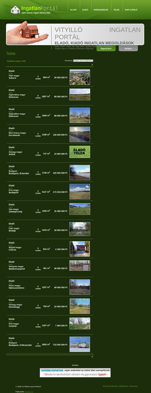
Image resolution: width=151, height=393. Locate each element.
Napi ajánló (131, 10)
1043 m (46, 230)
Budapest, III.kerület (19, 173)
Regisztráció (106, 49)
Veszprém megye (16, 266)
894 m (46, 77)
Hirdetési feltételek (110, 386)
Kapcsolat (133, 386)
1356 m (46, 211)
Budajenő (13, 192)
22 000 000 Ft (60, 306)
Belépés (128, 49)
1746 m (46, 173)
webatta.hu (29, 392)
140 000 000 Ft (60, 135)
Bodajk (12, 230)
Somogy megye (15, 152)
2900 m (46, 344)
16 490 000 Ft (60, 211)
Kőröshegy (14, 307)
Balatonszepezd (17, 269)
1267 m (46, 325)
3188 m (46, 134)
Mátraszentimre (16, 288)
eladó (11, 71)
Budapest (13, 171)
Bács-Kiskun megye (17, 133)
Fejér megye (14, 76)
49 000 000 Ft (60, 287)
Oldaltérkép (123, 386)
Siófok (12, 154)
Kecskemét (14, 135)
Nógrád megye (15, 247)
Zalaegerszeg (15, 211)
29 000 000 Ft (60, 77)
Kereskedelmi (101, 10)
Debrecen (13, 97)
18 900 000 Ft (60, 230)
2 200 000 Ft (61, 249)
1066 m (46, 115)
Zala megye (14, 209)
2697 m (46, 96)
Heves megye (14, 286)
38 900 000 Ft (60, 268)
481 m (46, 268)
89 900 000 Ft (60, 115)
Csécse (12, 250)
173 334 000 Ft (60, 192)
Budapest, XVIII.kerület (20, 345)
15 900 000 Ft (60, 154)
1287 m (46, 287)
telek (11, 74)
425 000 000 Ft (60, 173)
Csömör (13, 326)
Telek (116, 10)
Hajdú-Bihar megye (17, 95)
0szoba (38, 78)
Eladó (73, 10)
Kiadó (85, 10)
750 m (46, 306)
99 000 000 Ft (60, 96)
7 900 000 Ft (61, 325)
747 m (46, 154)
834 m (46, 249)
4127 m (46, 192)
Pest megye (14, 190)
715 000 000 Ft (60, 344)
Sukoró (12, 78)
